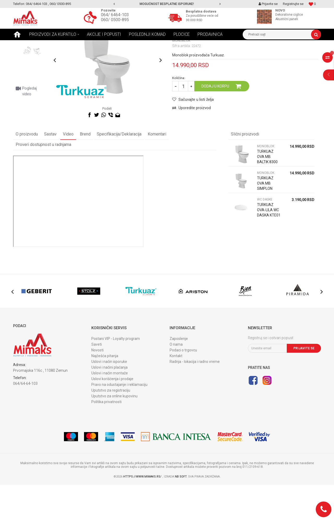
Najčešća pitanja (104, 396)
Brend (85, 174)
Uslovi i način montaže (109, 413)
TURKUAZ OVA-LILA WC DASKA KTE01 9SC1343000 (269, 253)
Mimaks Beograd (25, 44)
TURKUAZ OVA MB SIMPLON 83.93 (265, 226)
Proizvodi (49, 44)
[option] (167, 4)
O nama (176, 384)
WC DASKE (264, 239)
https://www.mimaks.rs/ (142, 516)
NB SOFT (181, 516)
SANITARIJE (70, 44)
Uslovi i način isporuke (109, 402)
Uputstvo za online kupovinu (114, 436)
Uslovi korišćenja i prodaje (112, 419)
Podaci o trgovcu (183, 390)
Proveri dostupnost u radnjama (43, 184)
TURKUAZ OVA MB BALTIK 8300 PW (267, 199)
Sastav (50, 174)
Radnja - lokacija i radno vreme (195, 402)
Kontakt (176, 396)
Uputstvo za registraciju (110, 430)
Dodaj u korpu (215, 126)
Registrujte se (293, 4)
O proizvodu (27, 174)
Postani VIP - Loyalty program (115, 379)
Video (68, 174)
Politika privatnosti (106, 442)
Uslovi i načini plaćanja (109, 407)
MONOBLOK (92, 44)
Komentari (157, 174)
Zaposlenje (179, 379)
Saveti (96, 384)
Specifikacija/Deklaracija (119, 174)
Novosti (97, 390)
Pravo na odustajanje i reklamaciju (119, 425)
